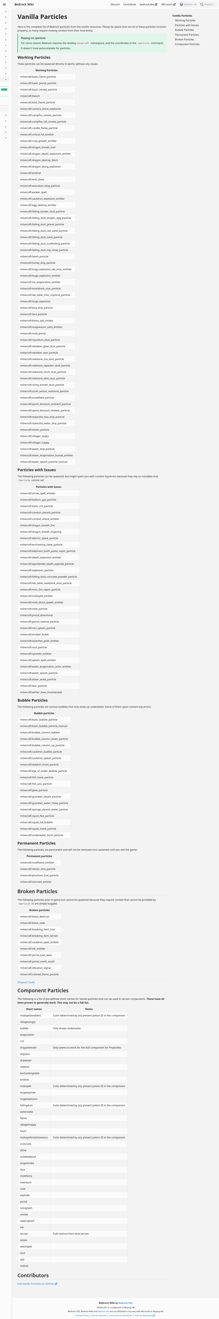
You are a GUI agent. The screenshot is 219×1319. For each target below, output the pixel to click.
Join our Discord (113, 1315)
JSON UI (20, 56)
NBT (20, 73)
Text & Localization (20, 126)
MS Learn (168, 4)
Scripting (20, 115)
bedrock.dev (149, 4)
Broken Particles (184, 39)
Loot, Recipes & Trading (20, 62)
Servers (20, 121)
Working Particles (185, 20)
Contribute (129, 4)
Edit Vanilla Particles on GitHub (67, 1290)
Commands (20, 28)
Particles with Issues (187, 25)
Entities (20, 45)
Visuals (20, 132)
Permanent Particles (187, 34)
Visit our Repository (159, 1315)
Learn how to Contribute (135, 1315)
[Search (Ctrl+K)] (208, 4)
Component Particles (187, 44)
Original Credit (56, 989)
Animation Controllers (20, 17)
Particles (20, 79)
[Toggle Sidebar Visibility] (4, 4)
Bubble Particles (184, 30)
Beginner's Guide (20, 11)
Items (20, 51)
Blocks (20, 23)
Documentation (20, 39)
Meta (20, 68)
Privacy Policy (97, 1315)
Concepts (20, 34)
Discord (115, 4)
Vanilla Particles (182, 15)
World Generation (20, 138)
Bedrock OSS (140, 1302)
